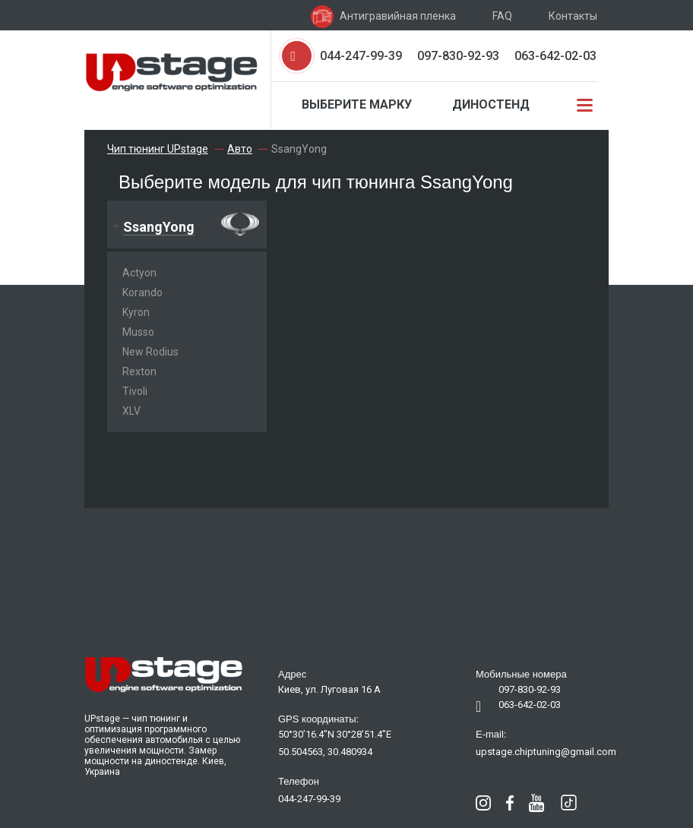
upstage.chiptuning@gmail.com (546, 751)
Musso (138, 332)
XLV (131, 411)
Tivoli (134, 391)
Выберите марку (357, 104)
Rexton (139, 371)
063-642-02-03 (555, 56)
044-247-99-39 (361, 56)
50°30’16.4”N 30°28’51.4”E (334, 734)
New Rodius (150, 352)
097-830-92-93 (458, 56)
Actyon (139, 273)
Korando (142, 292)
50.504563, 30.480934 (325, 751)
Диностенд (491, 104)
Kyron (136, 312)
